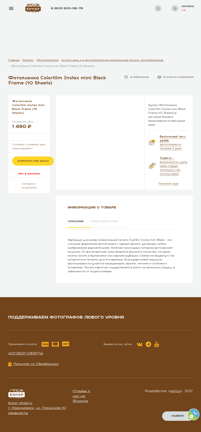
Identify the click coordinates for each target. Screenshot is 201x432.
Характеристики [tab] (108, 221)
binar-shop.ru (20, 401)
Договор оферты (25, 352)
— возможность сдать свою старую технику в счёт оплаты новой (173, 165)
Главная (13, 60)
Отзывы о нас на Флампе (81, 394)
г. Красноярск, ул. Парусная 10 (37, 407)
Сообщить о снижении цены (29, 144)
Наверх (177, 415)
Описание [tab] (76, 221)
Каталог (28, 60)
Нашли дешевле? (22, 148)
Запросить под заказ (33, 161)
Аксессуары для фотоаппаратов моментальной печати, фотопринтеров (112, 60)
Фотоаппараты (47, 60)
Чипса (175, 389)
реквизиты (18, 411)
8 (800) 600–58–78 (67, 8)
